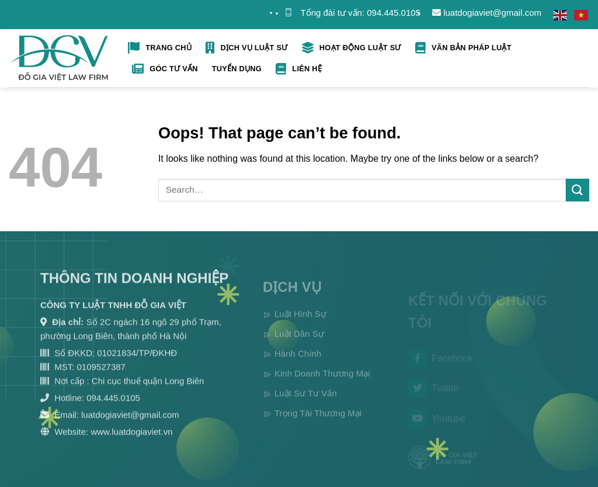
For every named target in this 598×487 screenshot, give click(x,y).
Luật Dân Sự (299, 343)
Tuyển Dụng (237, 68)
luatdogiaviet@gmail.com (486, 13)
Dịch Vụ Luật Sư (246, 48)
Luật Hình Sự (300, 323)
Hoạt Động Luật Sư (351, 48)
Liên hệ (299, 69)
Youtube (436, 425)
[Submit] (577, 190)
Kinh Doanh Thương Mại (322, 383)
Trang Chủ (160, 48)
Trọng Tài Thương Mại (317, 422)
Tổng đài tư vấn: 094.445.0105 (360, 13)
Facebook (440, 365)
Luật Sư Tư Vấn (305, 403)
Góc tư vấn (165, 69)
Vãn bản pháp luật (463, 48)
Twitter (433, 394)
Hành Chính (297, 363)
